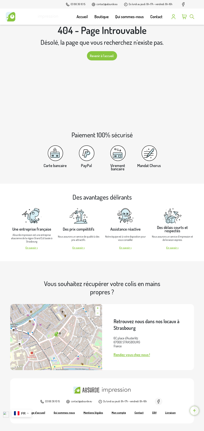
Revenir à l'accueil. (102, 56)
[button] (56, 334)
